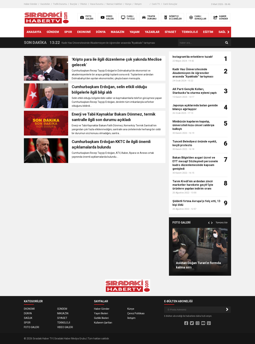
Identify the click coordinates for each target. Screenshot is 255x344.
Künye (128, 4)
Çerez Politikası (135, 313)
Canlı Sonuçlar (170, 4)
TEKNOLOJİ (190, 32)
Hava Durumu (96, 4)
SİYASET (170, 32)
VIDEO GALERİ (65, 327)
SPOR (68, 32)
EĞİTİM (208, 32)
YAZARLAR (152, 32)
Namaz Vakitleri (114, 4)
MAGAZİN (117, 32)
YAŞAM (135, 32)
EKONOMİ (84, 32)
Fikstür (83, 4)
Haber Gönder (30, 4)
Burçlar (73, 4)
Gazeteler (45, 4)
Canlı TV (156, 4)
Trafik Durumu (60, 4)
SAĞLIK (223, 32)
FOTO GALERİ (31, 327)
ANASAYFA (34, 32)
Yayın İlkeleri (101, 313)
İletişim (138, 4)
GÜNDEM (53, 32)
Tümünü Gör (222, 222)
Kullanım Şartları (103, 322)
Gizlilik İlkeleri (101, 318)
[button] (228, 32)
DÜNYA (101, 32)
